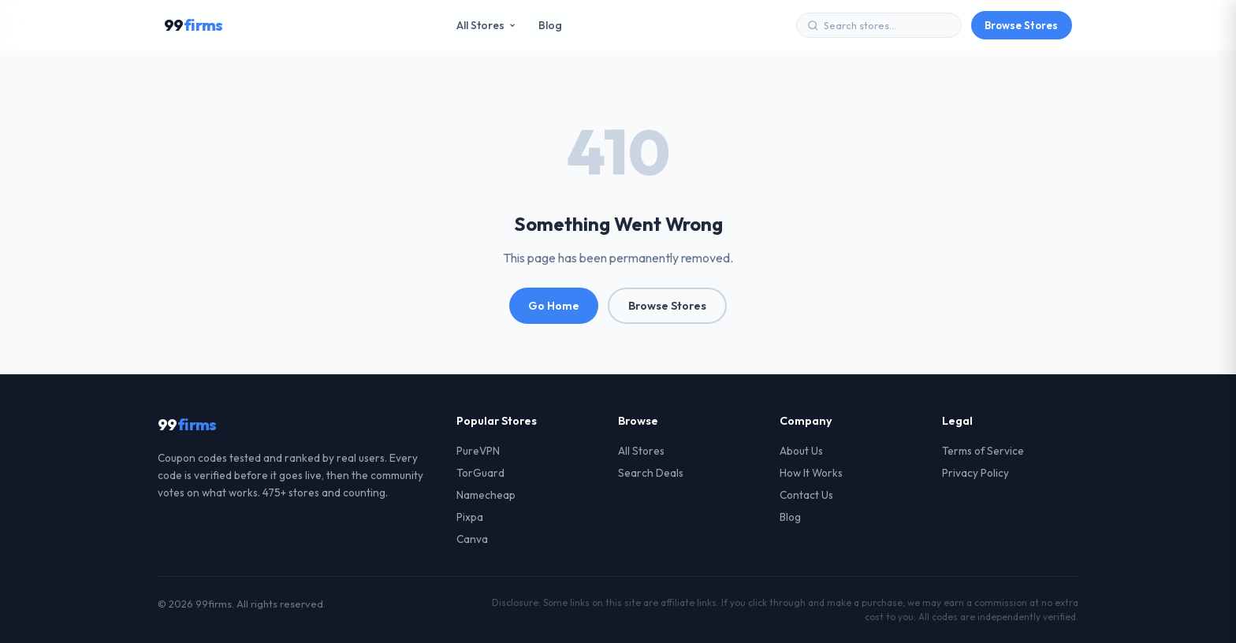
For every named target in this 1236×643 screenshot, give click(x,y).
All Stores (486, 25)
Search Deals (650, 473)
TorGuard (480, 473)
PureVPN (478, 451)
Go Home (553, 306)
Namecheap (486, 495)
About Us (801, 451)
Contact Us (806, 495)
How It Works (811, 473)
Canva (472, 539)
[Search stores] (887, 25)
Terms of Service (983, 451)
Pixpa (469, 517)
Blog (550, 25)
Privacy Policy (975, 473)
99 (193, 25)
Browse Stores (1021, 25)
